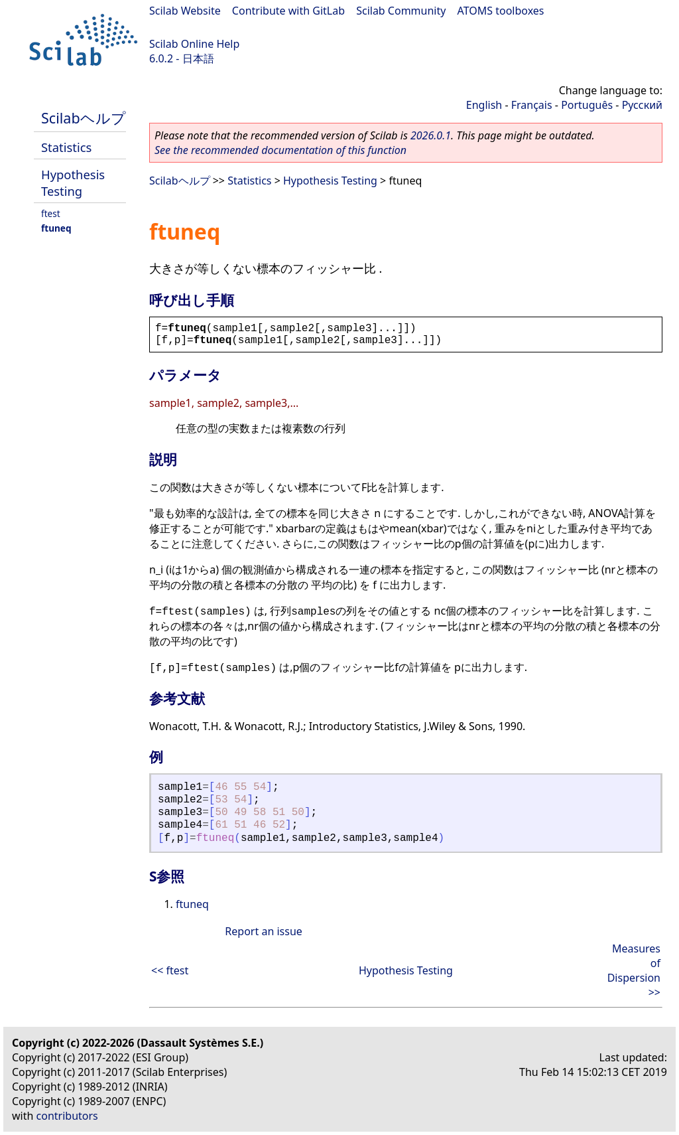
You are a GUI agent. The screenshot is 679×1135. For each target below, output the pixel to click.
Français (531, 105)
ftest (50, 213)
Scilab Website (185, 10)
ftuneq (56, 228)
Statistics (66, 147)
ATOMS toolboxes (501, 10)
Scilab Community (401, 10)
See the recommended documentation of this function (280, 150)
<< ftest (169, 970)
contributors (67, 1115)
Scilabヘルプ (83, 117)
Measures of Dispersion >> (633, 970)
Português (587, 105)
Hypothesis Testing (73, 182)
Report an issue (263, 931)
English (484, 105)
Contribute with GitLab (288, 10)
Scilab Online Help (194, 44)
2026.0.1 (430, 135)
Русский (642, 105)
